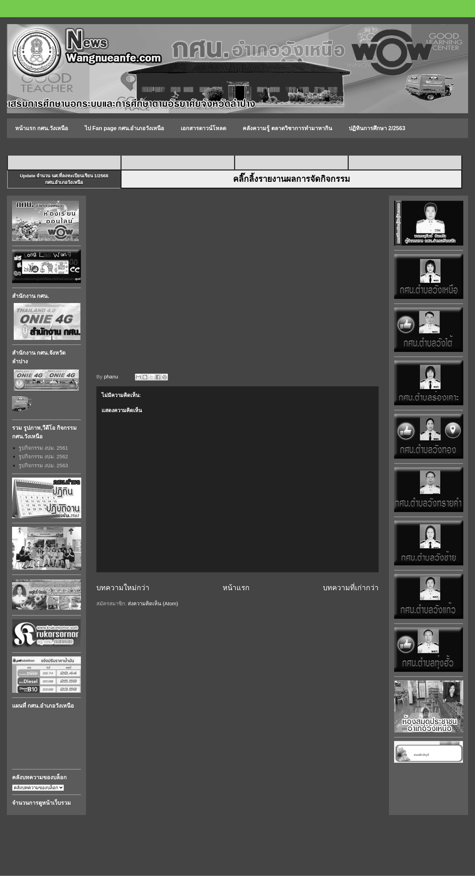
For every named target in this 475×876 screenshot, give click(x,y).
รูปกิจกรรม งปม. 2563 (43, 465)
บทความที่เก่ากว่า (351, 588)
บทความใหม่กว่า (122, 588)
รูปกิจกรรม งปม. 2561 (43, 448)
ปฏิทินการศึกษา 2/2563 (377, 128)
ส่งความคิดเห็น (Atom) (153, 603)
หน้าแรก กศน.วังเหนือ (41, 128)
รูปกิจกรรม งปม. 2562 (43, 456)
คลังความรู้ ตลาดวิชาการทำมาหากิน (287, 128)
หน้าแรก (236, 588)
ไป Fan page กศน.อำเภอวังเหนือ (125, 128)
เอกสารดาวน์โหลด (203, 128)
